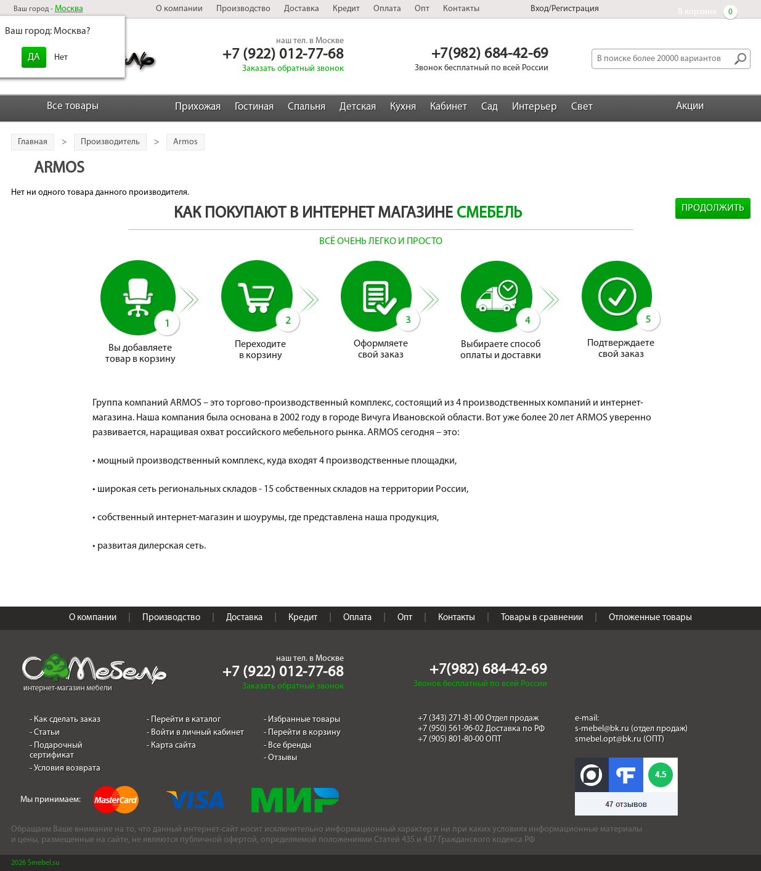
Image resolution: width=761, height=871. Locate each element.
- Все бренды (287, 745)
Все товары (73, 106)
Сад (489, 107)
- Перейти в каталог (184, 719)
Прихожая (198, 107)
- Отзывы (280, 758)
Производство (243, 9)
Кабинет (448, 107)
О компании (179, 9)
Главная (32, 142)
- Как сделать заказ (65, 719)
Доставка (301, 9)
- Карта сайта (171, 745)
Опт (422, 9)
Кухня (403, 107)
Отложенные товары (650, 618)
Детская (358, 107)
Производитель (110, 142)
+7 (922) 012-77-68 (282, 54)
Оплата (387, 9)
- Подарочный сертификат (56, 751)
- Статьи (45, 732)
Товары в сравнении (542, 618)
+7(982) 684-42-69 (489, 54)
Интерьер (534, 107)
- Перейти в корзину (302, 732)
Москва (69, 9)
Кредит (346, 9)
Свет (582, 107)
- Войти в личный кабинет (195, 732)
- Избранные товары (302, 719)
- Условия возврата (65, 768)
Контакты (461, 9)
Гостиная (254, 107)
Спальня (306, 107)
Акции (690, 106)
